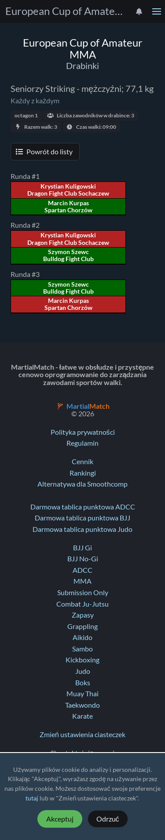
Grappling (82, 626)
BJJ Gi (82, 548)
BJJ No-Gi (82, 559)
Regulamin (82, 443)
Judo (82, 671)
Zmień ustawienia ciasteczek (82, 734)
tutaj (32, 798)
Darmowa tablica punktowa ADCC (82, 507)
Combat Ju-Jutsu (82, 604)
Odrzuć (107, 819)
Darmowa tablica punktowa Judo (82, 529)
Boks (82, 683)
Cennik (82, 461)
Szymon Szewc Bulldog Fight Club (68, 255)
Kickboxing (82, 660)
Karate (82, 716)
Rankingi (83, 473)
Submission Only (82, 592)
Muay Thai (82, 694)
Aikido (82, 637)
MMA (82, 581)
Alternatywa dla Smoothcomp (82, 484)
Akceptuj (59, 819)
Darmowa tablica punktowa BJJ (82, 518)
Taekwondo (82, 705)
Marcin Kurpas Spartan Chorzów (68, 207)
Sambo (82, 649)
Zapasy (83, 615)
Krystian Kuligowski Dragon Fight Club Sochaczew (68, 190)
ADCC (82, 570)
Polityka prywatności (83, 432)
